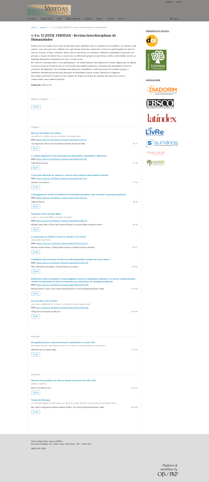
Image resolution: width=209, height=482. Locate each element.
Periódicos (32, 19)
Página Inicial (47, 19)
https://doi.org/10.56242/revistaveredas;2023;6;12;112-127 (62, 243)
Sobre (121, 19)
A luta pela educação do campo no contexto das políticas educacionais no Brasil (69, 175)
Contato (110, 19)
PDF (37, 107)
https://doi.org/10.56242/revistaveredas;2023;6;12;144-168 (62, 285)
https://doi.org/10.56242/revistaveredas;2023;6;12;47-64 (61, 178)
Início (33, 27)
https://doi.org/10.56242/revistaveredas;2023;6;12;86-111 (61, 220)
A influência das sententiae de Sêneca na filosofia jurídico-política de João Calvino (70, 259)
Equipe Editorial (73, 19)
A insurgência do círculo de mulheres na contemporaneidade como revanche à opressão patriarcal (78, 194)
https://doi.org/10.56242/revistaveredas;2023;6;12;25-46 (61, 159)
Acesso (179, 2)
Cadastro (169, 2)
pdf (36, 148)
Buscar (100, 19)
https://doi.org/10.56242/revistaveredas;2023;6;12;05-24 (61, 140)
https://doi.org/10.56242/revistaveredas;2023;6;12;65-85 (61, 198)
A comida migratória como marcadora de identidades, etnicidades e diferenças (69, 156)
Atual (59, 19)
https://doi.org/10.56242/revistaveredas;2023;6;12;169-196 (62, 307)
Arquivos (88, 19)
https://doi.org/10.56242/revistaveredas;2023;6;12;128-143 (62, 263)
